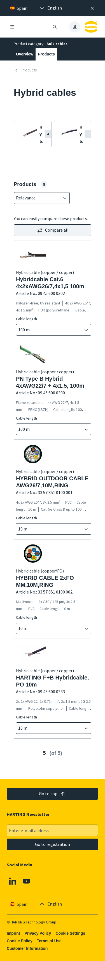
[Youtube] (26, 881)
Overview (24, 54)
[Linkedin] (12, 881)
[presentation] (50, 8)
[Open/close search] (54, 26)
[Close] (92, 8)
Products (46, 54)
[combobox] (38, 198)
